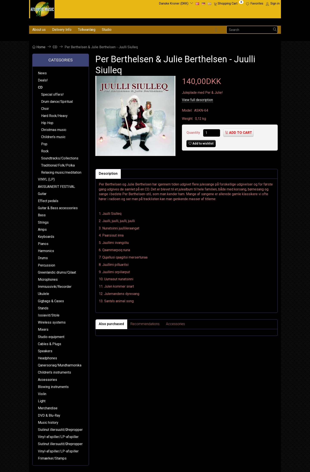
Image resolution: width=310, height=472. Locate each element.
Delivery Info (61, 30)
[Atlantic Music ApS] (42, 8)
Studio (107, 30)
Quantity (193, 133)
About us (39, 30)
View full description (197, 100)
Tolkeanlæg (86, 30)
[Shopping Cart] (228, 3)
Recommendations (145, 324)
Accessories (175, 324)
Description (108, 173)
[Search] (275, 29)
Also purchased (111, 324)
